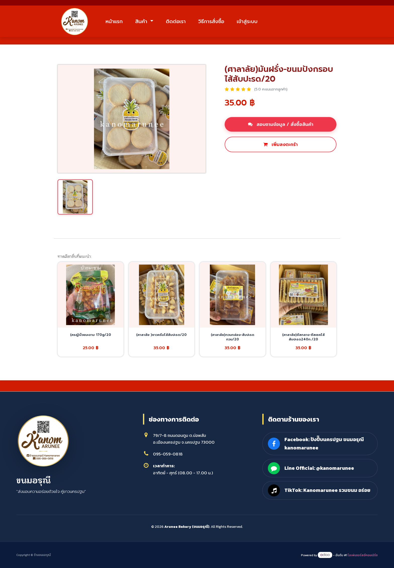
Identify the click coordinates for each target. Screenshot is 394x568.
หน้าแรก (118, 22)
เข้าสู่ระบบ (251, 22)
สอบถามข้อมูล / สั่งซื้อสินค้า (280, 125)
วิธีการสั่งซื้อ (216, 22)
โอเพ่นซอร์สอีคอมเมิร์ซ (363, 555)
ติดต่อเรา (180, 22)
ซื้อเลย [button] (237, 163)
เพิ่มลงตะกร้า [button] (280, 145)
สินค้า (147, 22)
